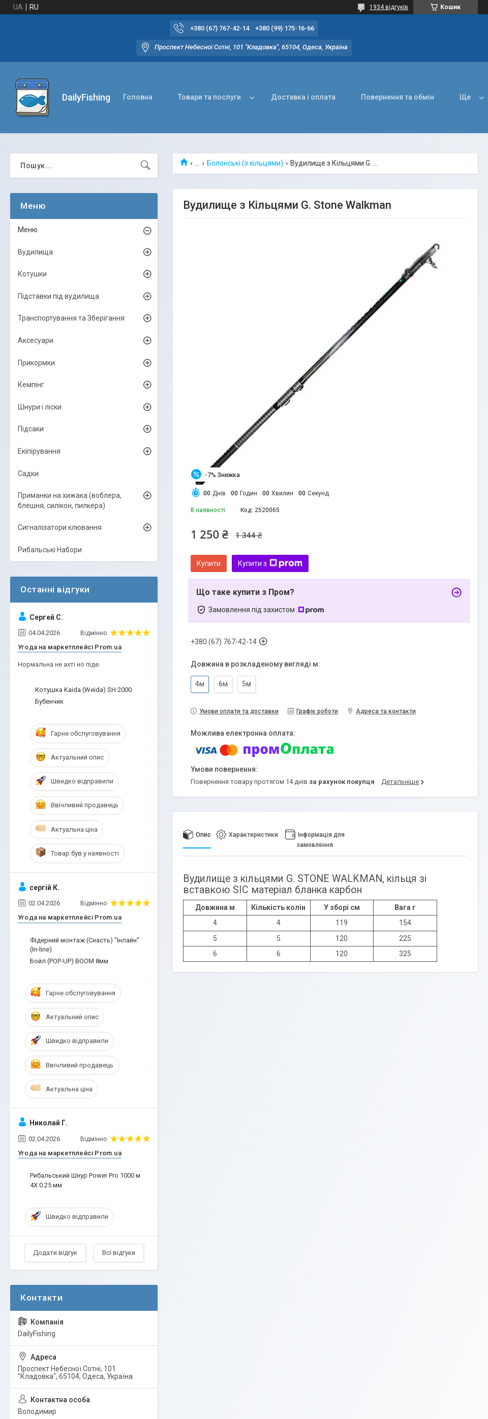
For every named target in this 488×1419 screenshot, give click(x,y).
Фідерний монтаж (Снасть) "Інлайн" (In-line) (84, 944)
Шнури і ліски (40, 407)
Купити (209, 563)
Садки (28, 473)
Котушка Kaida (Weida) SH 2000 (83, 689)
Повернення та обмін (397, 97)
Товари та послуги (209, 97)
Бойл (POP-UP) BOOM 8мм (69, 961)
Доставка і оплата (303, 97)
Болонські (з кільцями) (245, 163)
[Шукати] (145, 165)
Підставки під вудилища (58, 296)
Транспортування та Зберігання (71, 318)
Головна (137, 97)
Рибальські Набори (50, 550)
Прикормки (36, 363)
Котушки (32, 274)
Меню (28, 230)
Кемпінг (31, 385)
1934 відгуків (389, 7)
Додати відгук (55, 1252)
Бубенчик (49, 701)
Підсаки (31, 429)
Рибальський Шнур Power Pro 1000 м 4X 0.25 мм (85, 1180)
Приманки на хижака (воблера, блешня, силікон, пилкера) (69, 500)
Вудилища (35, 252)
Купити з (270, 563)
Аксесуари (35, 340)
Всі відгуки (118, 1252)
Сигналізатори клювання (60, 527)
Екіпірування (39, 451)
